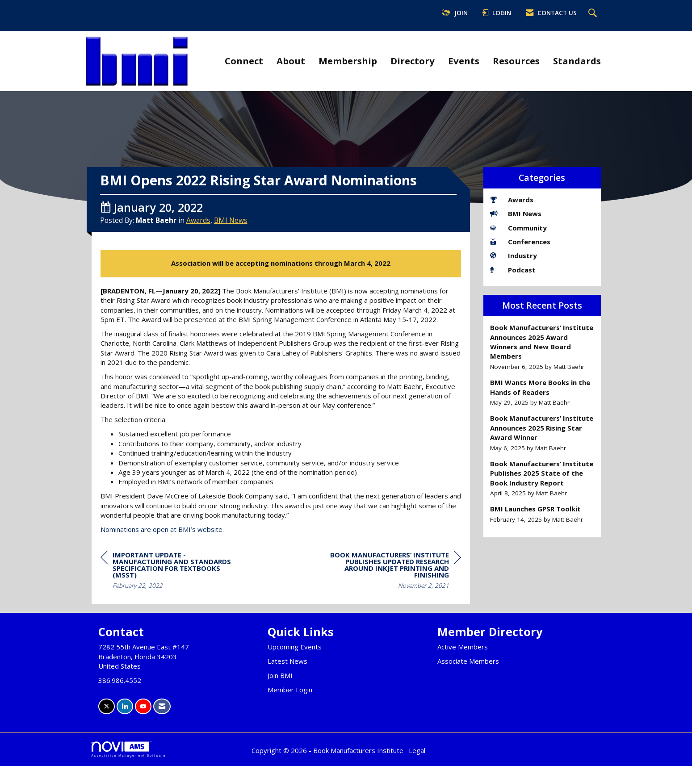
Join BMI (280, 675)
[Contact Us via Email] (162, 706)
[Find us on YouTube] (143, 706)
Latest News (287, 661)
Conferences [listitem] (520, 241)
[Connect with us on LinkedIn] (125, 706)
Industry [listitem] (513, 255)
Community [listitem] (518, 227)
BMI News (230, 220)
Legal (417, 750)
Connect (244, 60)
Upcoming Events (295, 646)
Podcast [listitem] (513, 269)
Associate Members (468, 661)
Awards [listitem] (511, 199)
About (291, 60)
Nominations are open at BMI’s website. (162, 529)
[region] (394, 571)
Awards (198, 220)
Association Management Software (129, 749)
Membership (348, 60)
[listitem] (542, 347)
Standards (577, 60)
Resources (516, 60)
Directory (412, 60)
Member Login (290, 689)
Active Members (462, 646)
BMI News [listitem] (515, 213)
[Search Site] (593, 13)
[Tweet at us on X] (106, 706)
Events (463, 60)
